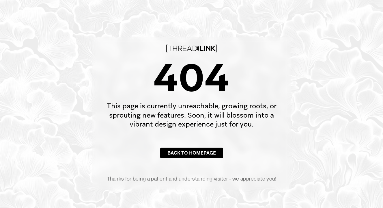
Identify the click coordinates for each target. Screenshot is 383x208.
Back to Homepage (191, 153)
